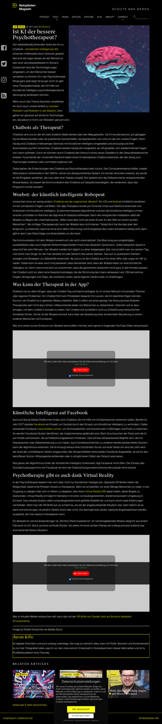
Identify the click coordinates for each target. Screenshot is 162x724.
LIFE (15, 27)
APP (18, 675)
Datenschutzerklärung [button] (82, 720)
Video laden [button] (82, 370)
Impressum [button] (95, 720)
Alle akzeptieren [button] (81, 709)
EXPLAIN (76, 17)
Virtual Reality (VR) (95, 491)
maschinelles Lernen (49, 429)
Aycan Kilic (44, 27)
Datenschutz (25, 718)
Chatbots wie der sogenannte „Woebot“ (75, 201)
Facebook (39, 424)
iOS (105, 201)
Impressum (9, 718)
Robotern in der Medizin (42, 111)
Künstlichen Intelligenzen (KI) (41, 49)
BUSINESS (67, 675)
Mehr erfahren (81, 364)
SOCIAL (21, 27)
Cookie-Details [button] (68, 720)
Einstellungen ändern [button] (81, 716)
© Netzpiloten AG (149, 718)
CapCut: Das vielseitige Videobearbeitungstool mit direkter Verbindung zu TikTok (32, 689)
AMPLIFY (110, 17)
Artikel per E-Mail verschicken (30, 705)
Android (117, 201)
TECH (55, 17)
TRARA (65, 17)
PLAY (99, 17)
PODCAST (44, 17)
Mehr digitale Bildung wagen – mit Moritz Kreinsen (128, 692)
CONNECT (123, 17)
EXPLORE (89, 17)
